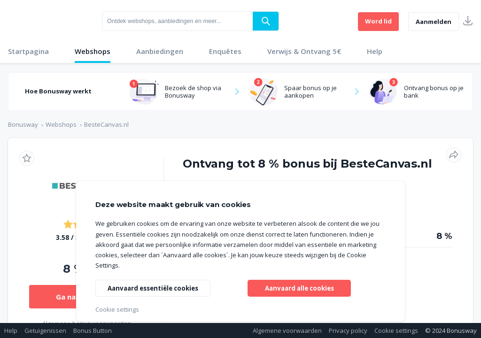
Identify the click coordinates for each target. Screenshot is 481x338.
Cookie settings (396, 330)
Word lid (378, 21)
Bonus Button (92, 330)
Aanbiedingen (159, 51)
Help (374, 51)
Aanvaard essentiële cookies (157, 287)
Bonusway (23, 124)
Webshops (92, 51)
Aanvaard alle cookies (299, 287)
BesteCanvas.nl (106, 124)
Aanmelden (433, 21)
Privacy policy (348, 330)
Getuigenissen (45, 330)
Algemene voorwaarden (287, 330)
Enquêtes (225, 51)
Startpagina (28, 51)
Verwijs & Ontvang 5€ (304, 51)
